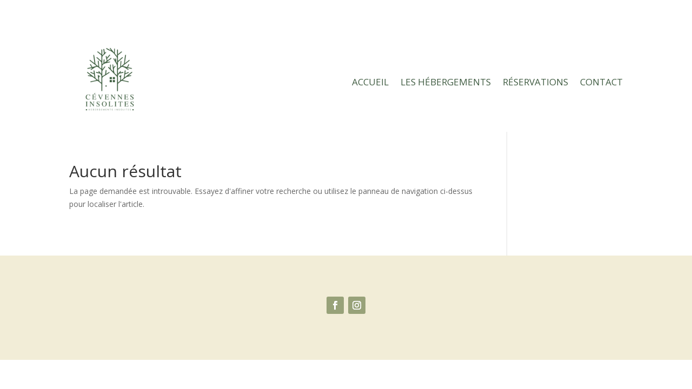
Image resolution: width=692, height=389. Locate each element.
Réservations (535, 82)
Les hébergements (446, 82)
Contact (601, 82)
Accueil (370, 82)
